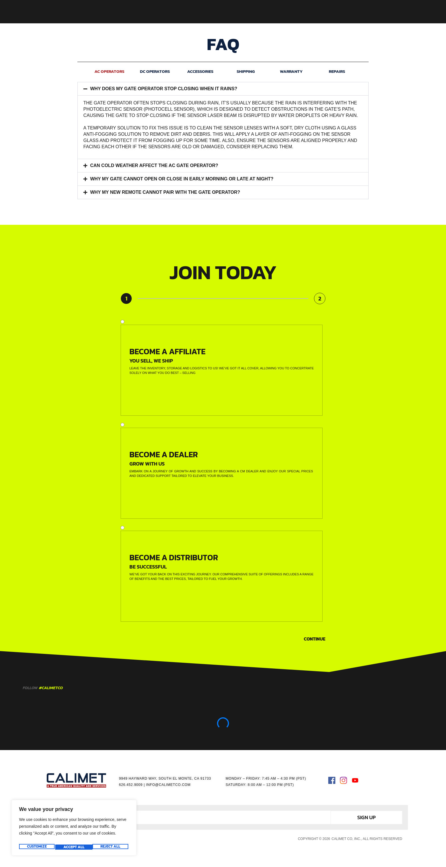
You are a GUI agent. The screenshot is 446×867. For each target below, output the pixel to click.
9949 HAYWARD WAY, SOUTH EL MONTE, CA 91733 (165, 778)
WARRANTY (291, 71)
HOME (164, 11)
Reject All (73, 847)
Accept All (110, 847)
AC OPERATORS (109, 71)
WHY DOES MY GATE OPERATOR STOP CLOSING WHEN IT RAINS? (163, 88)
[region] (74, 829)
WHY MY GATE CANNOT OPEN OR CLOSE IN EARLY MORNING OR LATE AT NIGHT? (181, 178)
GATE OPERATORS (197, 11)
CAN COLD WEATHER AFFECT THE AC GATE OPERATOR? (154, 165)
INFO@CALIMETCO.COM (168, 785)
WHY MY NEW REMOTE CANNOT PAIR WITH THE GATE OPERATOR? (165, 192)
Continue (314, 638)
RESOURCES (275, 11)
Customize (36, 847)
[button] (223, 88)
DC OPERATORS (155, 71)
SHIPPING (246, 71)
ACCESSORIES (239, 11)
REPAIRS (337, 71)
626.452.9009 (131, 785)
